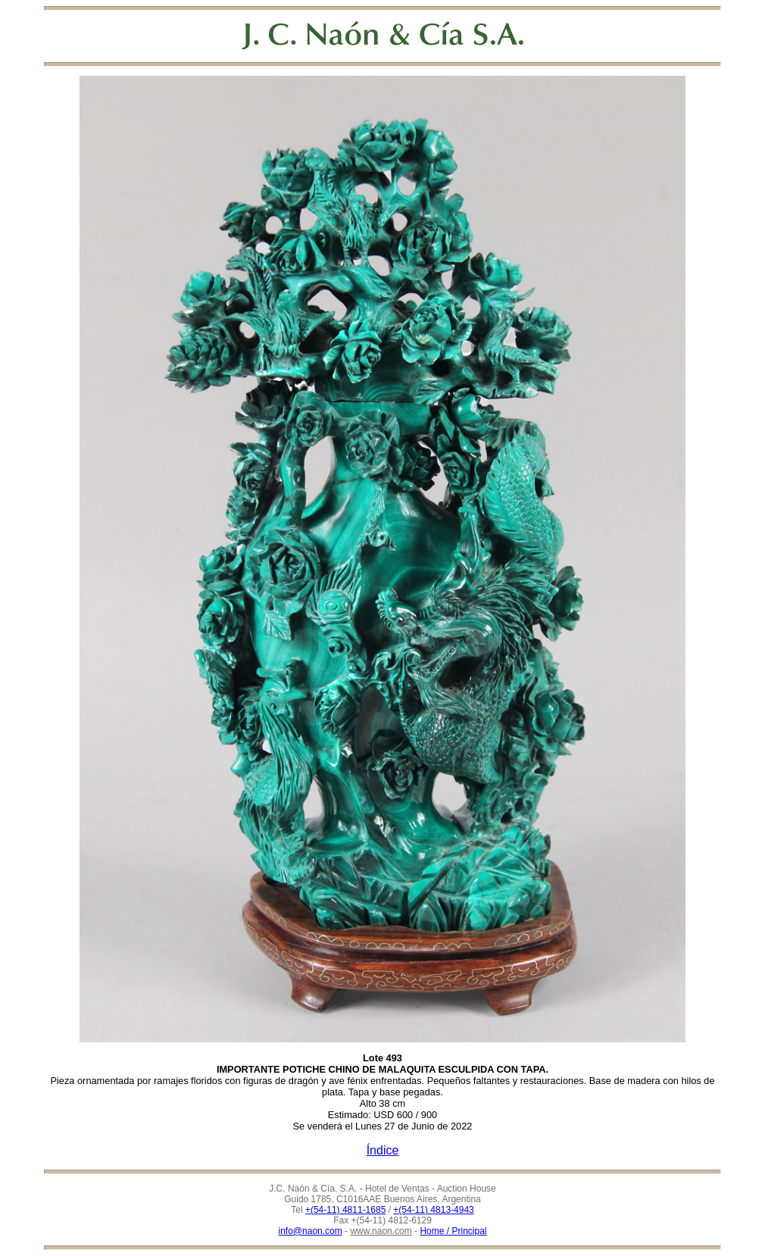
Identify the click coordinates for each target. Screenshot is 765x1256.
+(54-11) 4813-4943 (433, 1209)
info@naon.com (310, 1231)
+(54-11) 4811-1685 (345, 1209)
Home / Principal (453, 1231)
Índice (383, 1150)
